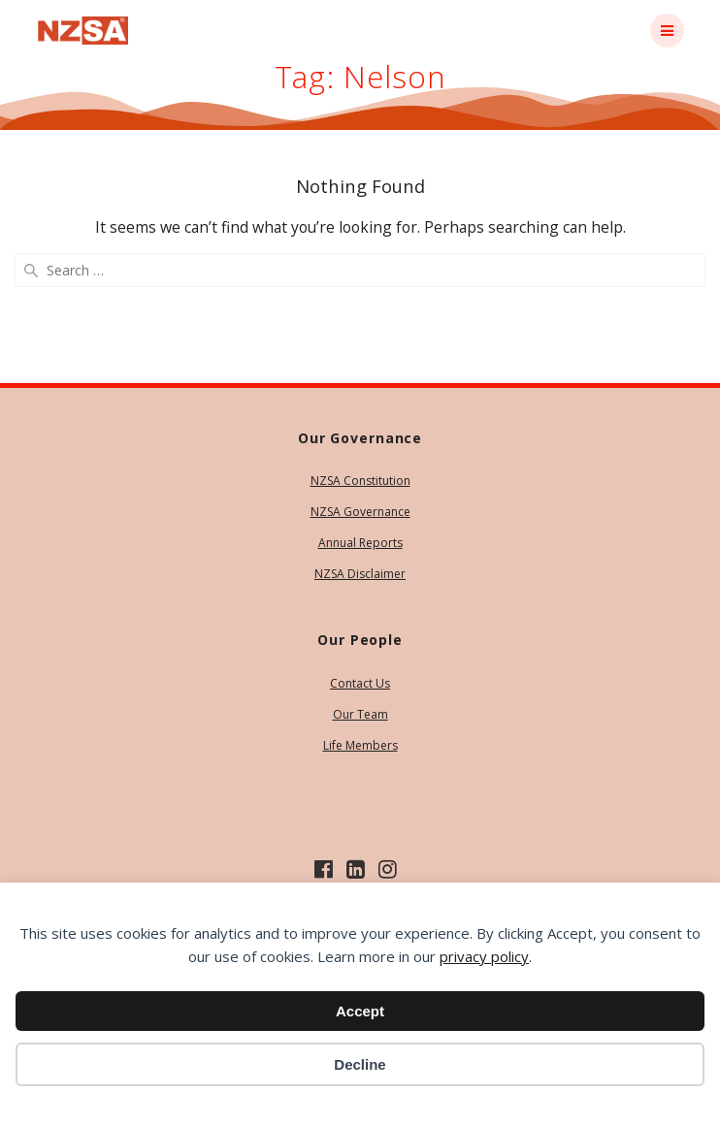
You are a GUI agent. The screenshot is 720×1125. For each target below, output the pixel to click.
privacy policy (484, 956)
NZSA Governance (360, 511)
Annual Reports (360, 542)
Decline (359, 1064)
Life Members (360, 745)
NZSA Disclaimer (360, 573)
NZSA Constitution (360, 480)
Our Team (360, 714)
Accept (360, 1011)
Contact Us (360, 683)
